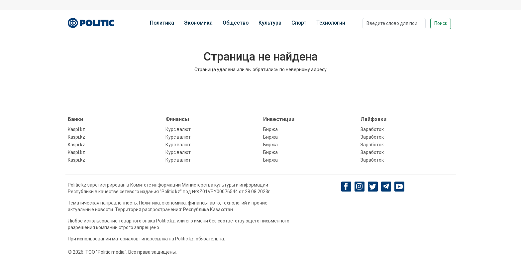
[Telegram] (386, 187)
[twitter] (372, 187)
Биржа (270, 129)
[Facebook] (346, 186)
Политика (162, 23)
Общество (236, 23)
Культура (270, 23)
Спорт (298, 23)
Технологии (330, 23)
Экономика (198, 23)
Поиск (440, 23)
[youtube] (399, 186)
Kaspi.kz (76, 129)
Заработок (372, 129)
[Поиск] (394, 23)
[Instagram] (359, 186)
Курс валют (178, 129)
